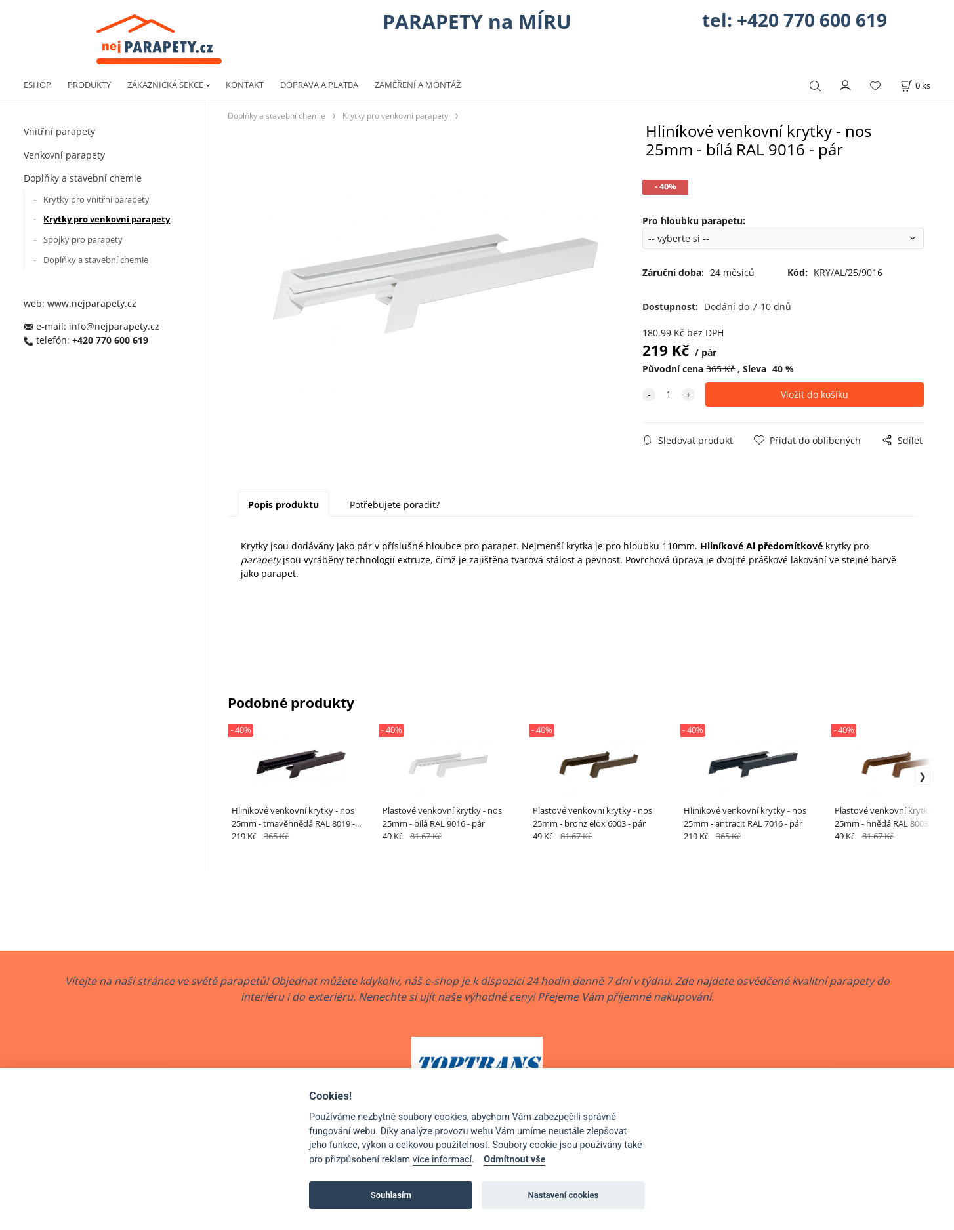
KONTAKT (245, 84)
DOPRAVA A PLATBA (319, 84)
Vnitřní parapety (59, 131)
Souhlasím (391, 1195)
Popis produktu (283, 504)
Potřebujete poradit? (395, 504)
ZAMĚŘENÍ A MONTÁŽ (418, 84)
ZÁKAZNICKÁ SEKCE (165, 84)
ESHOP (37, 84)
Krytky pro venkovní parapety (106, 219)
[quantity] (668, 394)
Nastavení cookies (563, 1195)
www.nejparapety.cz (91, 303)
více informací (442, 1159)
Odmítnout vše (514, 1159)
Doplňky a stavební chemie (83, 178)
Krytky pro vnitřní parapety (96, 199)
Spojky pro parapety (83, 239)
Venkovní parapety (64, 155)
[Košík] (915, 85)
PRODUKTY (89, 84)
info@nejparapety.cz (114, 326)
